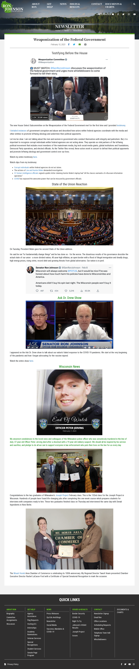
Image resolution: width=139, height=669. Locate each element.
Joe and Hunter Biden (34, 170)
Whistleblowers (100, 639)
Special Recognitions (32, 643)
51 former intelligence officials (26, 173)
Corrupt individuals (21, 167)
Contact (96, 3)
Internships (31, 628)
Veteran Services (34, 638)
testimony (121, 125)
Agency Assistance (31, 614)
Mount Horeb (19, 573)
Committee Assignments (12, 618)
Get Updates (105, 14)
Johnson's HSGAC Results (79, 626)
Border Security (78, 613)
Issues (75, 635)
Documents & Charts (113, 5)
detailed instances (18, 130)
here (35, 157)
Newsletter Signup (101, 613)
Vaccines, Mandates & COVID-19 (55, 630)
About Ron (36, 5)
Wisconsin (11, 624)
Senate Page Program (32, 654)
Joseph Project (62, 495)
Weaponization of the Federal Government (69, 39)
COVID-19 (76, 617)
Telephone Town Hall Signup (102, 634)
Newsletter (69, 26)
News (63, 3)
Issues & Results (75, 5)
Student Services (34, 649)
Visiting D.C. (32, 624)
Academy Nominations (32, 633)
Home (57, 30)
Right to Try (77, 621)
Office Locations (100, 621)
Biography (10, 613)
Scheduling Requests (102, 625)
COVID (16, 179)
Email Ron (98, 617)
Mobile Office (99, 629)
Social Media (52, 625)
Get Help (50, 5)
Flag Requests (33, 620)
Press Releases (53, 613)
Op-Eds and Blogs (54, 617)
